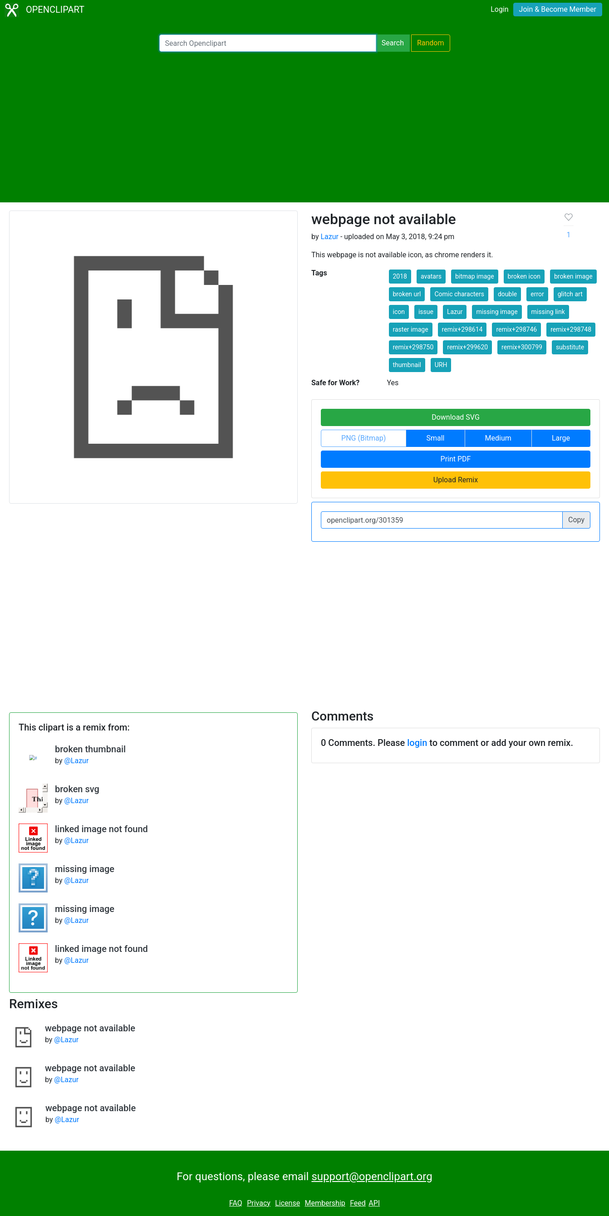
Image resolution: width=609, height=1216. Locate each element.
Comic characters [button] (459, 294)
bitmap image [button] (474, 276)
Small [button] (435, 438)
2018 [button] (400, 276)
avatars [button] (431, 276)
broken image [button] (573, 276)
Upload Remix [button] (455, 480)
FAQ (235, 1203)
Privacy (258, 1203)
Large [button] (561, 438)
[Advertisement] (304, 127)
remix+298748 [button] (570, 329)
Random (430, 43)
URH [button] (441, 364)
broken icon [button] (524, 276)
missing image (84, 868)
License (287, 1203)
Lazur (329, 236)
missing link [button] (548, 311)
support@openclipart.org (371, 1176)
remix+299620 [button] (467, 347)
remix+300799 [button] (521, 347)
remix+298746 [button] (516, 329)
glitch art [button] (570, 294)
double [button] (507, 294)
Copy (576, 519)
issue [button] (425, 311)
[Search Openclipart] (267, 43)
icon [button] (399, 311)
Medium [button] (498, 438)
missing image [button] (496, 311)
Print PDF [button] (456, 459)
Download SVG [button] (456, 417)
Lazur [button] (455, 311)
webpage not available (90, 1028)
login (417, 742)
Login (499, 9)
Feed (358, 1203)
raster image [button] (410, 329)
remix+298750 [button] (413, 347)
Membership (324, 1203)
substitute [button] (570, 347)
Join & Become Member (557, 9)
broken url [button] (407, 294)
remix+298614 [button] (462, 329)
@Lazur (76, 760)
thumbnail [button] (407, 364)
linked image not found (101, 829)
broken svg (77, 789)
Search (393, 43)
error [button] (537, 294)
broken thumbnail (90, 749)
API (374, 1203)
